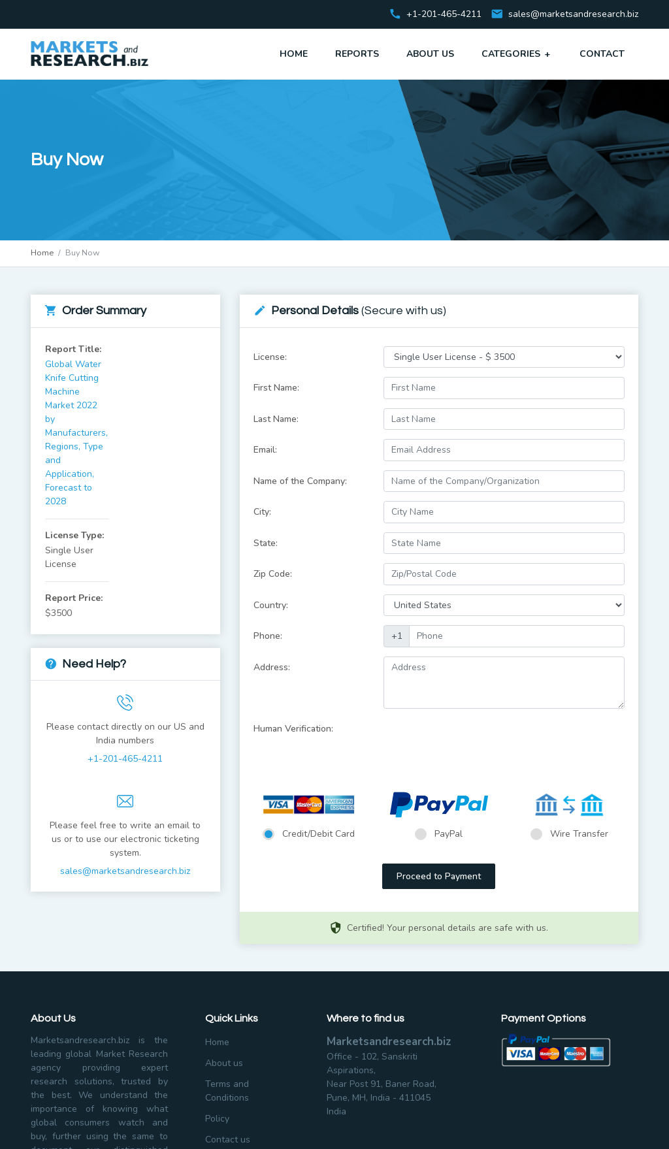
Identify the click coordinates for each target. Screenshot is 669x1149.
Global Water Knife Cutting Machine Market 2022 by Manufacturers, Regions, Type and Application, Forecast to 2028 (76, 433)
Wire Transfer (579, 834)
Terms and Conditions (227, 1091)
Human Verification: (293, 728)
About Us (430, 54)
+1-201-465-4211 (125, 759)
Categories (516, 53)
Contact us (227, 1139)
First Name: (276, 387)
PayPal (448, 834)
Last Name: (276, 419)
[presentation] (482, 743)
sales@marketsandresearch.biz (573, 14)
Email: (265, 450)
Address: (271, 667)
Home (294, 54)
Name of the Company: (300, 481)
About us (224, 1063)
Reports (357, 54)
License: (270, 357)
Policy (217, 1118)
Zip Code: (272, 574)
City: (262, 512)
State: (265, 543)
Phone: (267, 636)
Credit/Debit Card (318, 834)
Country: (270, 605)
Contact (602, 54)
